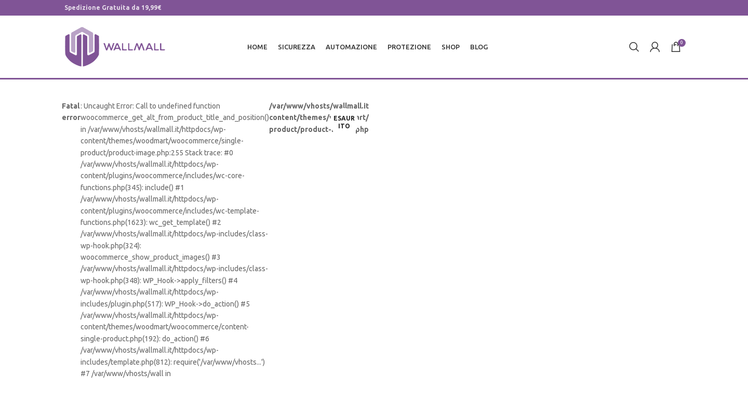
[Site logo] (115, 46)
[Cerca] (634, 46)
